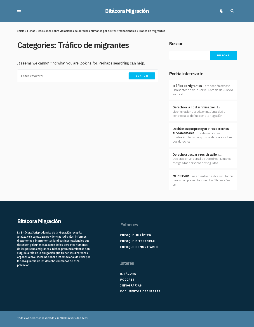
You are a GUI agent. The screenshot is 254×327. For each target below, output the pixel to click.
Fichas (31, 31)
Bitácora (128, 273)
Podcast (127, 279)
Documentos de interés (140, 291)
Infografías (131, 285)
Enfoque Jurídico (135, 235)
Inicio (20, 31)
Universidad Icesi (77, 318)
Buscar (176, 44)
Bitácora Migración (127, 10)
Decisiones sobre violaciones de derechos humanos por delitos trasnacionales (87, 31)
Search (142, 75)
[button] (19, 10)
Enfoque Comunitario (139, 247)
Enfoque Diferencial (138, 241)
